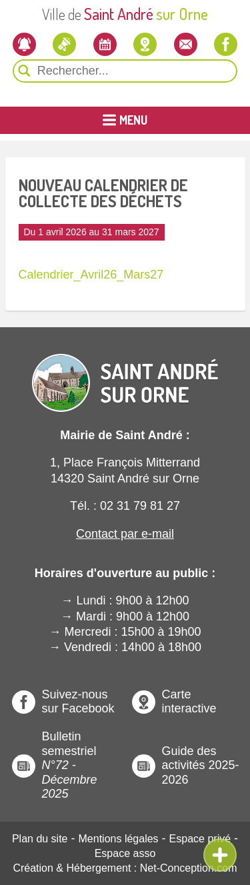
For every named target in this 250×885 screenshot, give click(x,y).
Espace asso (125, 853)
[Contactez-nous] (185, 44)
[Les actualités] (64, 44)
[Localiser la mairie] (145, 44)
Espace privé (200, 838)
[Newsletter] (24, 44)
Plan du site (40, 838)
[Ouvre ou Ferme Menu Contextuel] (220, 855)
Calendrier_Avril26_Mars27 (91, 274)
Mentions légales (119, 838)
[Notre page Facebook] (225, 44)
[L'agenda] (105, 44)
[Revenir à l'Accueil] (125, 371)
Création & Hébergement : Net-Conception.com (125, 868)
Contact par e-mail (125, 533)
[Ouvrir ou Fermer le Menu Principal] (125, 120)
